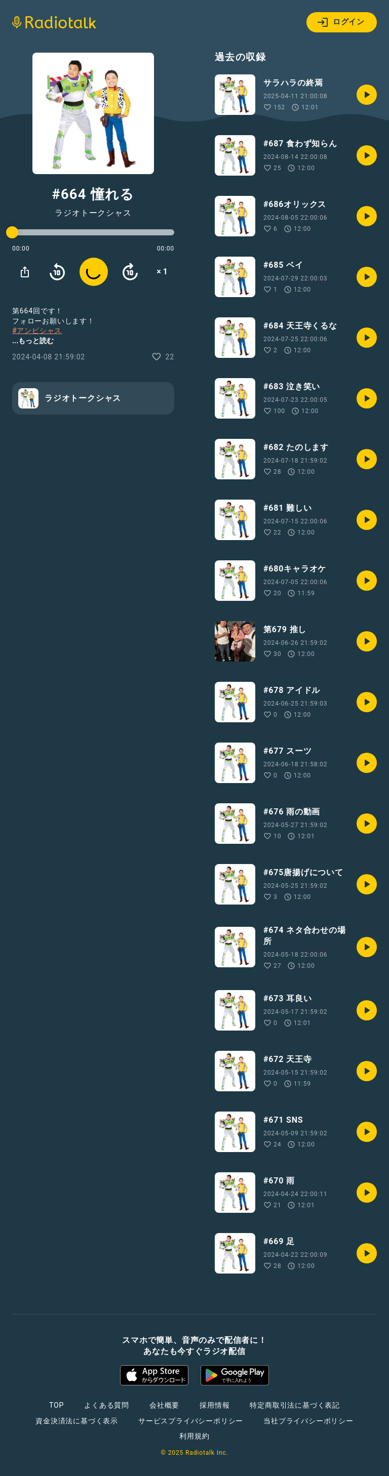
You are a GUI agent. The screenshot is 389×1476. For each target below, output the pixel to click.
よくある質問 (106, 1405)
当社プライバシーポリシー (308, 1421)
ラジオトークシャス (93, 213)
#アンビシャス (37, 330)
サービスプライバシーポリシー (190, 1421)
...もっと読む (33, 341)
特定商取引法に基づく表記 (295, 1405)
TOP (56, 1405)
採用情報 (214, 1405)
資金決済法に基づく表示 (76, 1421)
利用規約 (194, 1436)
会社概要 (164, 1405)
